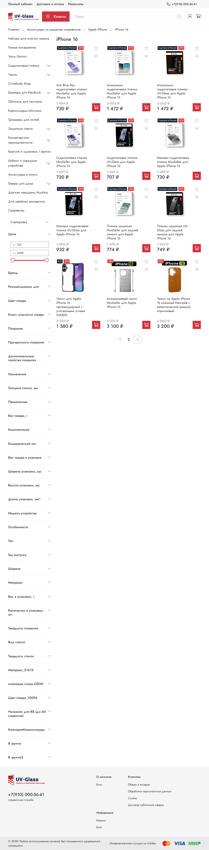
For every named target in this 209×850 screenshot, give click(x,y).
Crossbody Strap (19, 83)
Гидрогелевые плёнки (23, 65)
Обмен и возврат (139, 784)
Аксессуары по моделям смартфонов (53, 29)
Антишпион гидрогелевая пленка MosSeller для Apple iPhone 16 (122, 91)
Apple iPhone (97, 29)
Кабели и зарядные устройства (22, 163)
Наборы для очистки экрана (28, 38)
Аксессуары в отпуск (23, 174)
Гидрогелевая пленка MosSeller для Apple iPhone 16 (71, 161)
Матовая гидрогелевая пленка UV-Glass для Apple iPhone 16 (72, 230)
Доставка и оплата (50, 4)
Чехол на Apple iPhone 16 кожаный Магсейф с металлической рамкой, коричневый (174, 304)
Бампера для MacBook (24, 92)
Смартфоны (16, 210)
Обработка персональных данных (149, 791)
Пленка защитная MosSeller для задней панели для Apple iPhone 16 (122, 232)
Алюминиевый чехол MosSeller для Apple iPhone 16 (122, 302)
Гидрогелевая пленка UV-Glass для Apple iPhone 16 (122, 161)
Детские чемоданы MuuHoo (28, 192)
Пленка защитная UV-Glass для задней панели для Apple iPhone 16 (172, 232)
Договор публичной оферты (146, 805)
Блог (99, 784)
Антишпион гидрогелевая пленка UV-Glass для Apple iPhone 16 (172, 91)
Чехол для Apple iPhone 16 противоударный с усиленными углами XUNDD (70, 306)
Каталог (56, 16)
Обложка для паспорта (25, 101)
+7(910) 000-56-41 (181, 4)
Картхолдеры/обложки (24, 110)
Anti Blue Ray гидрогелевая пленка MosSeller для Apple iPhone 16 (71, 91)
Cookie (132, 798)
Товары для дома (20, 183)
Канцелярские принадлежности (20, 140)
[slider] (13, 260)
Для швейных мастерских (26, 201)
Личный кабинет (20, 4)
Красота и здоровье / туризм (29, 151)
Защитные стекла (20, 128)
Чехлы (12, 74)
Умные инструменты (22, 47)
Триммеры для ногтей (23, 119)
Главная (13, 29)
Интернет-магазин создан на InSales (133, 843)
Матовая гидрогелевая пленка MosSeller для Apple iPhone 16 (173, 161)
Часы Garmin (17, 56)
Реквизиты (75, 4)
